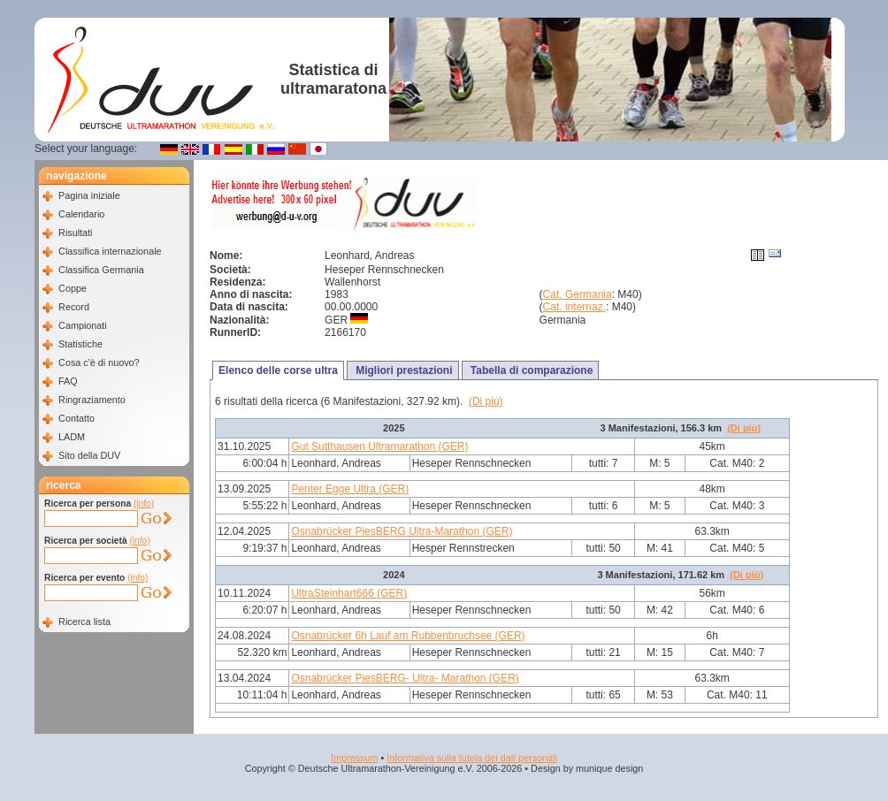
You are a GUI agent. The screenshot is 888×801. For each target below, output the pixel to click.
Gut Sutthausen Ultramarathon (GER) (379, 446)
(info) (144, 503)
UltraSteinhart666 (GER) (349, 593)
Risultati (75, 232)
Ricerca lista (84, 621)
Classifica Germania (101, 269)
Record (73, 306)
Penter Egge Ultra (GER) (350, 489)
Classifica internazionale (109, 251)
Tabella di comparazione (530, 370)
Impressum (354, 757)
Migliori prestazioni (403, 370)
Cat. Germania (577, 294)
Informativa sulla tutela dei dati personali (472, 757)
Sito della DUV (89, 455)
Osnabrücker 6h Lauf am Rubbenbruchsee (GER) (407, 635)
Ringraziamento (92, 399)
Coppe (72, 288)
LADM (71, 436)
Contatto (76, 418)
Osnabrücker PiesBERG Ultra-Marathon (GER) (401, 531)
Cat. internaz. (574, 307)
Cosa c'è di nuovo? (99, 362)
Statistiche (80, 344)
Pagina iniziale (89, 195)
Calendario (81, 214)
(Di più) (486, 401)
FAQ (68, 381)
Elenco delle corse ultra (278, 370)
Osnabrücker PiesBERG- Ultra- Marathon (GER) (404, 678)
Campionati (82, 325)
